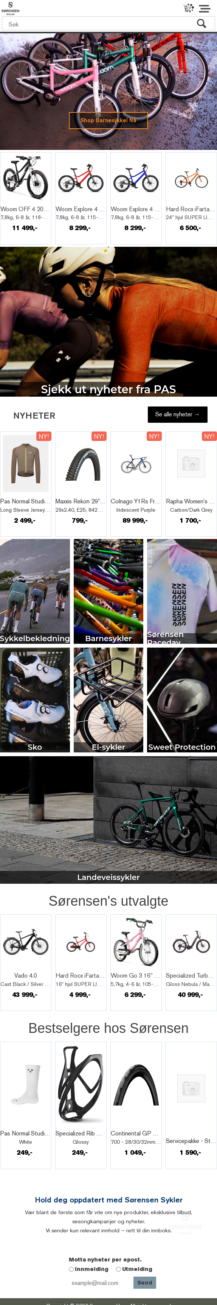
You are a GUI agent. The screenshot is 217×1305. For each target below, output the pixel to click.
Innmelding (91, 1269)
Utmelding (137, 1269)
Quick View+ (21, 201)
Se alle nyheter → (177, 414)
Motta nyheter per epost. (105, 1260)
